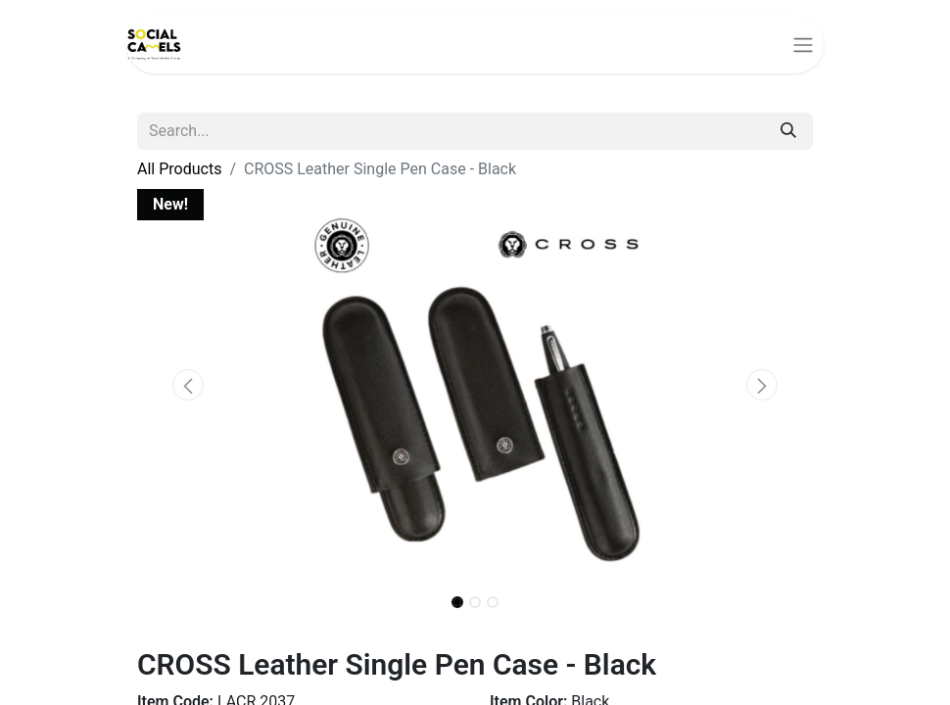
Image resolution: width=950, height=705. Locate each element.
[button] (188, 385)
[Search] (788, 131)
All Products (179, 169)
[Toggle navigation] (803, 45)
